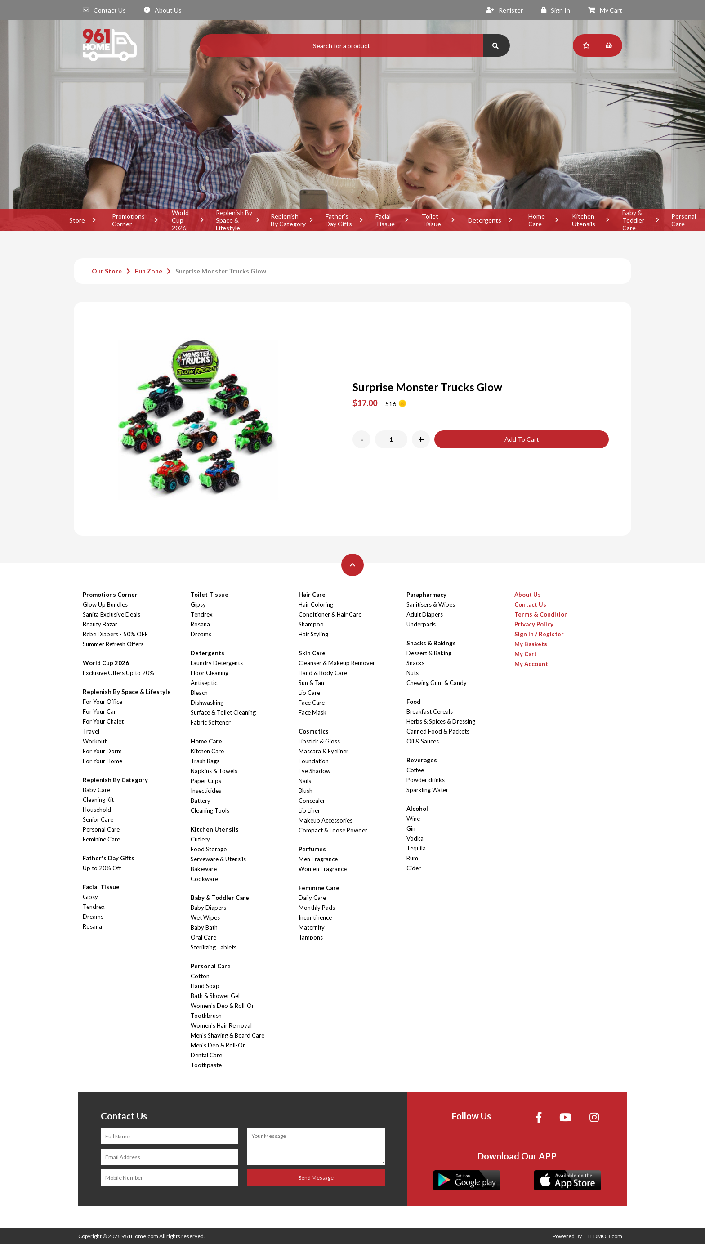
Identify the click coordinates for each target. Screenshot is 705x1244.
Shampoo (311, 624)
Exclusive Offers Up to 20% (118, 672)
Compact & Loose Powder (333, 830)
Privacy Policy (533, 624)
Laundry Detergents (217, 663)
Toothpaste (206, 1065)
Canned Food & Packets (437, 731)
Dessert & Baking (428, 653)
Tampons (311, 937)
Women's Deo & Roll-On (223, 1005)
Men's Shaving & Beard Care (227, 1035)
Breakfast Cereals (429, 711)
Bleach (199, 692)
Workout (95, 741)
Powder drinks (425, 779)
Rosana (92, 926)
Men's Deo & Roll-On (218, 1045)
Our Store (107, 271)
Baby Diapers (208, 907)
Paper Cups (206, 780)
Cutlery (200, 839)
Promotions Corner (128, 220)
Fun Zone (148, 271)
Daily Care (312, 897)
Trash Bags (205, 761)
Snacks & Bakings (431, 643)
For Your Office (102, 701)
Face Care (312, 702)
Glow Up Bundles (105, 604)
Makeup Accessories (325, 820)
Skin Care (312, 653)
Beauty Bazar (100, 624)
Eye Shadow (314, 770)
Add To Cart (521, 439)
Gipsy (90, 896)
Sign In (555, 10)
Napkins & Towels (214, 770)
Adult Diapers (424, 614)
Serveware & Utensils (218, 859)
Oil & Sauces (422, 741)
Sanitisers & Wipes (430, 604)
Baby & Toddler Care (633, 220)
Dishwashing (207, 702)
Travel (91, 731)
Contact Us (104, 10)
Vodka (415, 838)
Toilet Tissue (431, 220)
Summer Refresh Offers (113, 644)
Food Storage (209, 849)
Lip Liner (309, 810)
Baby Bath (204, 927)
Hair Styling (313, 634)
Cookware (204, 878)
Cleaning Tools (210, 810)
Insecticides (206, 790)
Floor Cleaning (209, 672)
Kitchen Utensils (583, 220)
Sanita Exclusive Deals (111, 614)
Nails (305, 780)
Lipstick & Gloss (319, 741)
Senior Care (98, 819)
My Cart (605, 10)
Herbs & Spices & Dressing (440, 721)
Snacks (415, 663)
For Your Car (99, 711)
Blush (305, 790)
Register (504, 10)
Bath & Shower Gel (215, 995)
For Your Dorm (102, 751)
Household (97, 809)
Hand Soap (205, 985)
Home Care (536, 220)
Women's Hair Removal (221, 1025)
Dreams (93, 916)
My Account (531, 663)
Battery (200, 800)
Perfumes (312, 849)
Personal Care (101, 829)
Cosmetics (314, 731)
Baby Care (96, 789)
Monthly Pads (317, 907)
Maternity (312, 927)
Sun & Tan (311, 682)
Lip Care (309, 692)
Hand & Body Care (323, 672)
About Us (163, 10)
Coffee (415, 770)
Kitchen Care (207, 751)
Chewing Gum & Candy (436, 682)
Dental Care (206, 1055)
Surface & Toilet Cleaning (223, 712)
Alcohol (417, 808)
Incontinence (315, 917)
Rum (412, 858)
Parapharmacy (426, 594)
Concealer (312, 800)
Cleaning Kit (98, 799)
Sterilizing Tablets (213, 947)
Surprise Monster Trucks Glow (220, 271)
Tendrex (94, 906)
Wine (413, 818)
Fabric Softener (211, 722)
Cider (413, 868)
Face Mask (312, 712)
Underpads (421, 624)
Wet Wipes (205, 917)
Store (77, 220)
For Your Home (102, 761)
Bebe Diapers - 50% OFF (115, 634)
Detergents (484, 220)
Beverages (421, 760)
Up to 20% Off (102, 868)
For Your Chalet (103, 721)
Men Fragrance (318, 859)
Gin (410, 828)
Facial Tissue (385, 220)
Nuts (412, 672)
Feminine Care (101, 839)
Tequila (416, 848)
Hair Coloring (316, 604)
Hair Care (312, 594)
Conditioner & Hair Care (330, 614)
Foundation (314, 761)
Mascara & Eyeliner (323, 751)
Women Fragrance (323, 869)
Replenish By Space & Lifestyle (234, 220)
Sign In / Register (539, 634)
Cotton (200, 976)
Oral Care (203, 937)
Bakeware (204, 869)
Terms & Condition (541, 614)
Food (413, 701)
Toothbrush (206, 1015)
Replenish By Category (288, 220)
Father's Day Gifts (339, 220)
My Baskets (530, 644)
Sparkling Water (427, 789)
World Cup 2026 (180, 220)
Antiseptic (204, 682)
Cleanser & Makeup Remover (337, 663)
